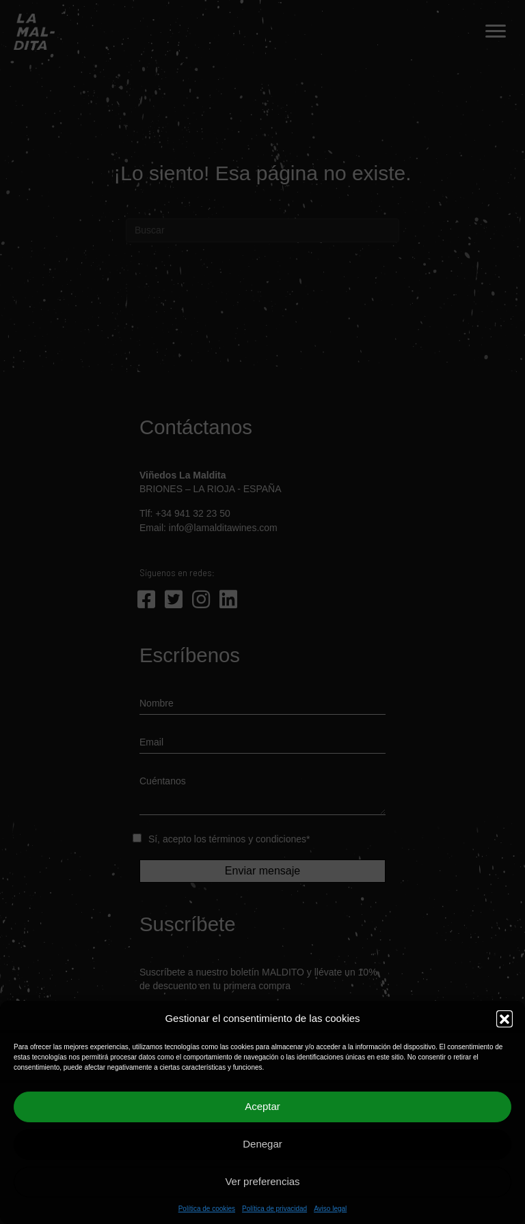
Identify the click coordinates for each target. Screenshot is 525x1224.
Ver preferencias (262, 1181)
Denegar (262, 1144)
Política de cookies (206, 1208)
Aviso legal (330, 1208)
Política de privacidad (274, 1208)
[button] (504, 1018)
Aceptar (262, 1106)
